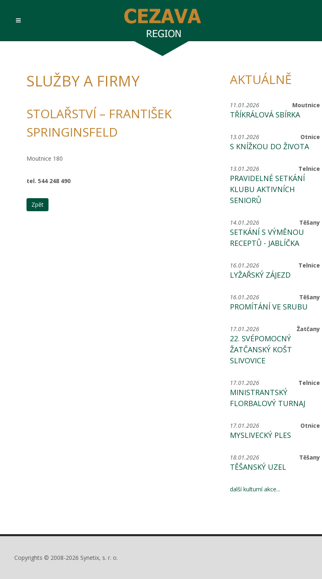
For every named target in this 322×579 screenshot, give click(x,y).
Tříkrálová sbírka (265, 114)
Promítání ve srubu (269, 307)
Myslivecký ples (260, 435)
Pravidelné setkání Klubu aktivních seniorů (267, 189)
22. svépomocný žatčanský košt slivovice (261, 349)
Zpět (37, 204)
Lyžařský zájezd (260, 275)
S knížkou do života (269, 146)
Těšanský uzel (258, 467)
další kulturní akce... (255, 489)
